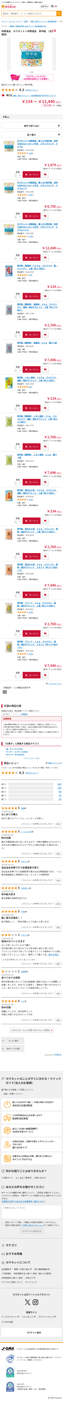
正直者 (23, 971)
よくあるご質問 (22, 1177)
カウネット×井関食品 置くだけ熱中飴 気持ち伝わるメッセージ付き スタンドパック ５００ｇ (37, 143)
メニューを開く (60, 6)
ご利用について (25, 1089)
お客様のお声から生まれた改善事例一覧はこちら (22, 1201)
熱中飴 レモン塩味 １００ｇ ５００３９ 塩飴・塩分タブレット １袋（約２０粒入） (37, 379)
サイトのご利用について (12, 1282)
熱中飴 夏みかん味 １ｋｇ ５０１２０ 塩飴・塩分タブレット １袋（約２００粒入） (37, 530)
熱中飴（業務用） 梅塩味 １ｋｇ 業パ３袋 (37, 342)
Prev (8, 54)
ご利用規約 (6, 1273)
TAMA (23, 911)
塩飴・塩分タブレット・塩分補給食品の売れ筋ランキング (34, 95)
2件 (60, 799)
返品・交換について (12, 1093)
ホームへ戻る (13, 1040)
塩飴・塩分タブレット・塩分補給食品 (44, 21)
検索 (58, 13)
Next (54, 54)
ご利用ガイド (7, 1177)
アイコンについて (55, 683)
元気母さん (25, 888)
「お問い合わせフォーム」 (32, 1225)
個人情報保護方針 (42, 1269)
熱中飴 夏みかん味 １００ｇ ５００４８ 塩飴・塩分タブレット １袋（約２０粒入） (37, 491)
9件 (60, 791)
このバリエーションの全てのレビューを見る (30, 1030)
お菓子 (26, 21)
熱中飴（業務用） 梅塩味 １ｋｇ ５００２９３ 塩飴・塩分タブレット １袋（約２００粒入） (37, 307)
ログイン (44, 6)
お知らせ (29, 1277)
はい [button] (58, 823)
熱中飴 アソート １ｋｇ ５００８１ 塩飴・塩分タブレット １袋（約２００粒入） (36, 604)
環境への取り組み (22, 1269)
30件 (59, 788)
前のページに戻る (13, 1048)
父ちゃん (24, 861)
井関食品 (11, 26)
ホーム (4, 21)
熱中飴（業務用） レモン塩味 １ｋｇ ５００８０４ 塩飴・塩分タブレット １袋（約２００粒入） (37, 419)
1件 (60, 795)
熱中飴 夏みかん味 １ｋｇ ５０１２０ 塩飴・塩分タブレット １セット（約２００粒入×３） (37, 567)
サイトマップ (31, 1282)
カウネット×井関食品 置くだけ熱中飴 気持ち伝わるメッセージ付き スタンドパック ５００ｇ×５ (37, 185)
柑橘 (23, 808)
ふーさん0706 (26, 831)
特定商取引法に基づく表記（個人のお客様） (33, 1273)
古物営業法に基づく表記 (12, 1277)
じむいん (24, 935)
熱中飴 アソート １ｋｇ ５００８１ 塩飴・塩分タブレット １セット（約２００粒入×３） (37, 644)
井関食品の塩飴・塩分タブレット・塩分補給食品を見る (30, 26)
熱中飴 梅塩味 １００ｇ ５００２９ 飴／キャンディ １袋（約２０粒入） (37, 267)
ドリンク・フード (15, 21)
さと (23, 1001)
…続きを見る (53, 954)
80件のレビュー (32, 90)
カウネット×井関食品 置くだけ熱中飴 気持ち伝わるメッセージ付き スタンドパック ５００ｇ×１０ (37, 227)
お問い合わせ (40, 1177)
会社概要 (5, 1269)
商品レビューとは (55, 763)
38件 (59, 784)
